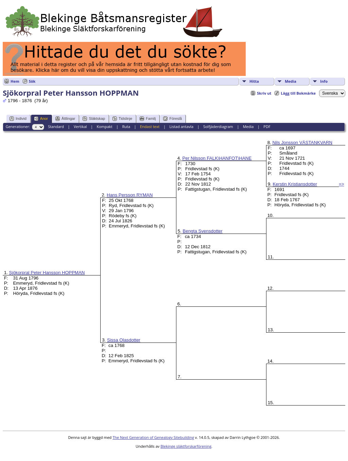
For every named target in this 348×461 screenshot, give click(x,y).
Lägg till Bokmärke (298, 93)
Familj (148, 118)
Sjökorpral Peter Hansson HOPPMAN (47, 272)
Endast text (150, 126)
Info (324, 81)
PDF (266, 126)
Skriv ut (264, 93)
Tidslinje (122, 118)
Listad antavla (181, 126)
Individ (18, 118)
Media (290, 81)
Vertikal (80, 126)
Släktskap (94, 118)
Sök (32, 81)
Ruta (126, 126)
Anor (41, 118)
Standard (56, 126)
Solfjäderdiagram (218, 126)
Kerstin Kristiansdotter (295, 184)
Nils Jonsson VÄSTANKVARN (302, 142)
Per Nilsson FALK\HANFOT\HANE (217, 158)
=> (341, 184)
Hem (15, 81)
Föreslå (172, 118)
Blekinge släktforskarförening (185, 446)
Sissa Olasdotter (123, 340)
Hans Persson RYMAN (130, 194)
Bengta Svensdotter (203, 231)
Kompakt (104, 126)
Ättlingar (65, 118)
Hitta (254, 81)
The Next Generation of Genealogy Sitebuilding (153, 437)
